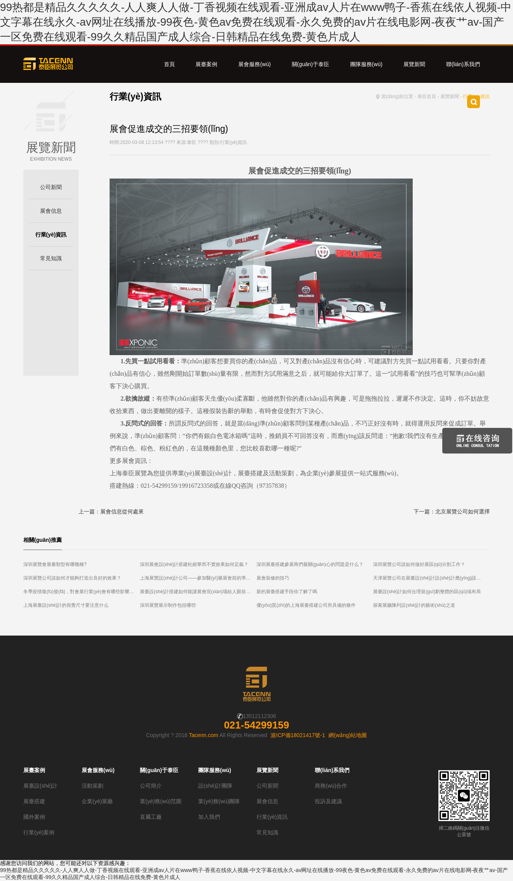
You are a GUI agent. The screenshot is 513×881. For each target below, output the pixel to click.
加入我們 (209, 817)
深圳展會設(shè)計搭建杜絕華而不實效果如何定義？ (194, 564)
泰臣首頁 (426, 96)
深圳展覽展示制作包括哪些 (168, 605)
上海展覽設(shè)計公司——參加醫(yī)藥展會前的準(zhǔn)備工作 (198, 578)
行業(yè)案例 (38, 832)
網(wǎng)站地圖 (347, 735)
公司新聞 (51, 187)
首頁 (169, 64)
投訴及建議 (328, 801)
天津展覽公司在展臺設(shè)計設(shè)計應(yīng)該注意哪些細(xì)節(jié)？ (431, 578)
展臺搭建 (34, 801)
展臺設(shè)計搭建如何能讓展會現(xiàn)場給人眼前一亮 (197, 591)
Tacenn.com (203, 735)
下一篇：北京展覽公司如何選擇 (452, 511)
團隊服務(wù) (366, 64)
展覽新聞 (414, 64)
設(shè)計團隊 (215, 786)
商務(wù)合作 (331, 786)
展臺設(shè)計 (40, 786)
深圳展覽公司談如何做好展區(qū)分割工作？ (419, 564)
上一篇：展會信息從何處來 (111, 511)
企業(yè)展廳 (97, 801)
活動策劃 (92, 786)
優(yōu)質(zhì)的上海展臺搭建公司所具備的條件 (306, 605)
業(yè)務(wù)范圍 (160, 801)
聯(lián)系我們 (463, 64)
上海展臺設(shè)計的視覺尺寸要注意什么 (65, 605)
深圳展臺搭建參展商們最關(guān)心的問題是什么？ (309, 564)
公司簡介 (151, 786)
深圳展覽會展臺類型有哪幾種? (55, 564)
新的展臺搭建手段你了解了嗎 (286, 591)
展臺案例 (206, 64)
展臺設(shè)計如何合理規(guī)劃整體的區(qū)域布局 (427, 591)
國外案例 (34, 817)
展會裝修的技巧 (272, 578)
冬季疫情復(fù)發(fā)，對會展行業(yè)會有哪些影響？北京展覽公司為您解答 (81, 591)
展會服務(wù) (254, 64)
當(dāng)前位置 (397, 96)
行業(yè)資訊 (51, 234)
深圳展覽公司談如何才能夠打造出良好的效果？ (72, 578)
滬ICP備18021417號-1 (297, 735)
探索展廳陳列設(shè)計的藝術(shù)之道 (414, 605)
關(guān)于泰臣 (310, 64)
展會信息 (51, 211)
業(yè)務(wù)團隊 (219, 801)
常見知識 (51, 258)
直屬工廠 (151, 817)
